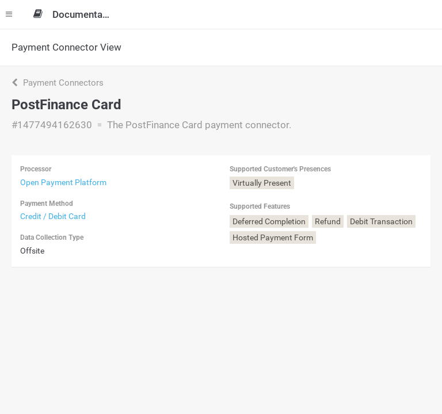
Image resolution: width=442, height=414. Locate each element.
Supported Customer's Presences (280, 169)
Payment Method (46, 204)
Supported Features (260, 206)
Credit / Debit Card (53, 216)
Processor (35, 169)
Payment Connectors (58, 83)
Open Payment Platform (63, 182)
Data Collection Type (51, 237)
